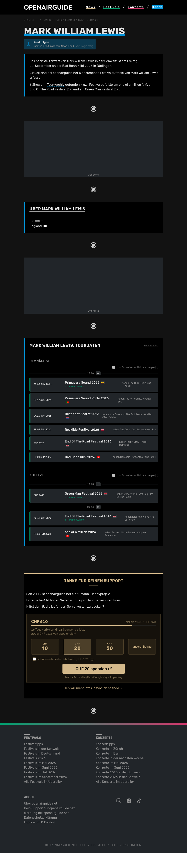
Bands (47, 20)
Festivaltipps (33, 744)
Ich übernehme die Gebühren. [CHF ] (64, 659)
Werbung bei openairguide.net (46, 813)
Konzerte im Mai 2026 (112, 763)
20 (77, 646)
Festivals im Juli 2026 (40, 772)
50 (109, 646)
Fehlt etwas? (151, 345)
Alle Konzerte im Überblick (115, 782)
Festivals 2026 (35, 758)
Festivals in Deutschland (42, 753)
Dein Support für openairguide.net (49, 808)
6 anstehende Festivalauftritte (101, 73)
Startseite (31, 20)
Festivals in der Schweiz (41, 749)
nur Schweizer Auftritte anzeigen (135, 367)
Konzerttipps (105, 744)
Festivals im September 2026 (45, 777)
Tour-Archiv (55, 84)
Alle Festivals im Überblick (43, 782)
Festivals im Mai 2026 (40, 763)
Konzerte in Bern (108, 753)
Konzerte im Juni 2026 (112, 767)
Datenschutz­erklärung (40, 817)
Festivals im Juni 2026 (40, 767)
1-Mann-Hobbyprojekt (93, 594)
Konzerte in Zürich (109, 749)
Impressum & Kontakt (39, 822)
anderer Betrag (142, 646)
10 (45, 646)
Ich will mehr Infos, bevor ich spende (92, 688)
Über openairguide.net (40, 803)
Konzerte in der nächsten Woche (120, 758)
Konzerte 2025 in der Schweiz (118, 772)
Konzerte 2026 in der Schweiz (118, 777)
